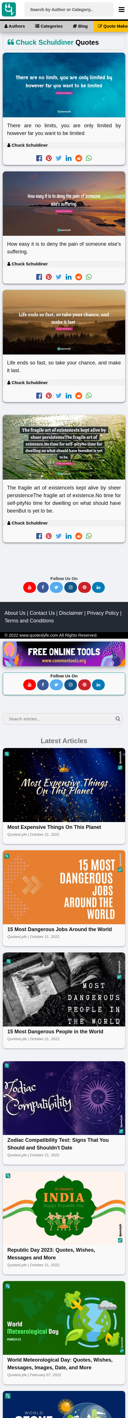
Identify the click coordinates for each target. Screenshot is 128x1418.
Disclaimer (71, 613)
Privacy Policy (103, 613)
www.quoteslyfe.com (39, 635)
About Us (15, 613)
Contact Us (42, 613)
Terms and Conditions (29, 621)
